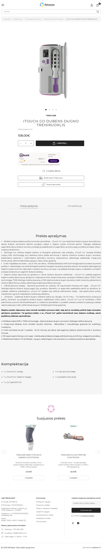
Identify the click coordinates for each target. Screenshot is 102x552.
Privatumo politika (43, 505)
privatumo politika (88, 516)
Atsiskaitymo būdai (43, 518)
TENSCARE (51, 116)
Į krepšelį (62, 143)
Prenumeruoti (86, 510)
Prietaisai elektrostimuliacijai (53, 19)
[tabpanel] (51, 67)
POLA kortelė (41, 522)
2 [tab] (49, 109)
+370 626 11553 (18, 529)
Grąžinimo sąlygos (43, 512)
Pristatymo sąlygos (43, 502)
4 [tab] (56, 109)
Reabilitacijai (18, 19)
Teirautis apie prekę (53, 184)
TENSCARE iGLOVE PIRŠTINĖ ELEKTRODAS (73, 456)
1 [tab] (46, 109)
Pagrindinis (7, 19)
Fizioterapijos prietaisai (33, 19)
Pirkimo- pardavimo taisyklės (46, 508)
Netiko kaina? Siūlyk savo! (53, 178)
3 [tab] (52, 109)
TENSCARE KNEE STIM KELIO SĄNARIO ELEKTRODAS (29, 456)
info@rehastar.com (19, 533)
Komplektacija (75, 206)
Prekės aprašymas (29, 206)
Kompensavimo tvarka (44, 515)
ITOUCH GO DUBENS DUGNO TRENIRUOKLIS (81, 19)
